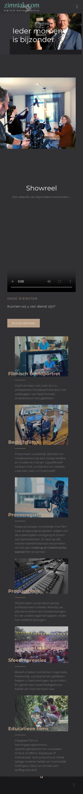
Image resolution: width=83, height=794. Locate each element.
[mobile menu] (77, 6)
